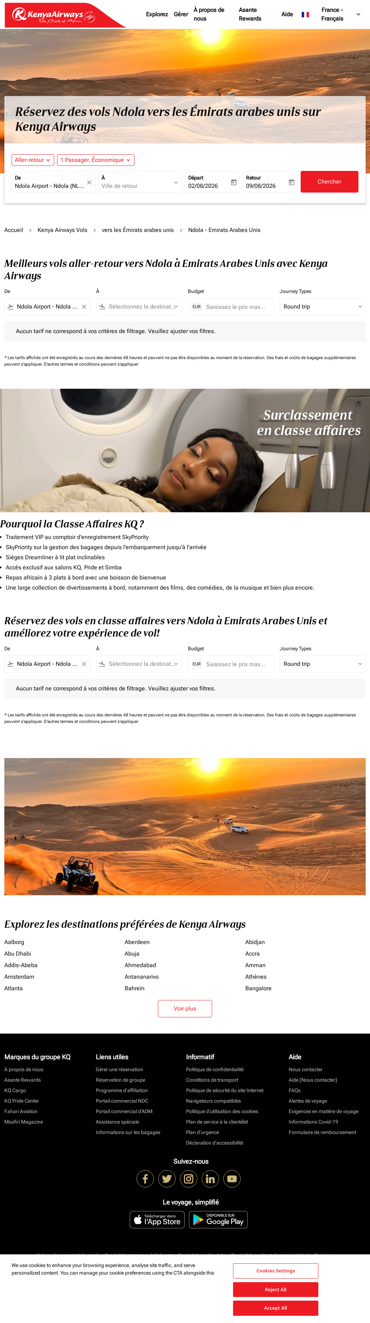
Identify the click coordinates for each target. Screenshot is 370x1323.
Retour (253, 178)
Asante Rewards (250, 14)
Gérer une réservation (119, 1069)
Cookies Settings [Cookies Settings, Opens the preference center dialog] (275, 1270)
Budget (196, 291)
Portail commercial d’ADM (124, 1111)
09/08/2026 (261, 185)
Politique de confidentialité (215, 1069)
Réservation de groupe (120, 1080)
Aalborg (14, 942)
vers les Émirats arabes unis (138, 230)
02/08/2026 (203, 185)
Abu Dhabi (17, 953)
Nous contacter (306, 1069)
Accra (252, 953)
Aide (287, 14)
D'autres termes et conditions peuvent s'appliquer (91, 364)
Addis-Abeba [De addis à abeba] (21, 965)
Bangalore (258, 988)
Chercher (329, 181)
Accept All (275, 1308)
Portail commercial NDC (122, 1101)
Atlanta (13, 988)
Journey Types (295, 291)
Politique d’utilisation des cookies (222, 1111)
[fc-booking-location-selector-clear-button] (90, 182)
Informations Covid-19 (313, 1122)
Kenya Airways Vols (62, 230)
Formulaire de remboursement (322, 1132)
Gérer (181, 14)
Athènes (256, 976)
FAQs (295, 1090)
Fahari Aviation (21, 1111)
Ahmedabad (140, 965)
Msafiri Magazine (23, 1122)
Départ (195, 178)
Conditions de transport (212, 1080)
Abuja (132, 953)
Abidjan (255, 942)
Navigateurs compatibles (213, 1101)
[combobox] (50, 186)
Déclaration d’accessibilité (214, 1143)
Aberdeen (137, 942)
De (18, 178)
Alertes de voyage (308, 1101)
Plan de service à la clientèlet (217, 1122)
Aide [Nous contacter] (313, 1080)
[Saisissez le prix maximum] (236, 306)
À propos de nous (209, 14)
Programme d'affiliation (122, 1090)
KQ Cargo (15, 1090)
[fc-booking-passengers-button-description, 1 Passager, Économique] (92, 160)
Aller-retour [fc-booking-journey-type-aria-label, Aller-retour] (29, 159)
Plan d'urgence (202, 1132)
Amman (255, 965)
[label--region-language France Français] (331, 14)
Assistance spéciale (117, 1122)
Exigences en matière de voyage (323, 1111)
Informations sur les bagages (128, 1132)
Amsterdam (19, 976)
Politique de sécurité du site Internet (224, 1090)
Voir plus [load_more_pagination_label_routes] (185, 1008)
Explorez (157, 14)
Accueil (13, 230)
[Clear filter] (84, 306)
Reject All (276, 1289)
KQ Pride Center (21, 1101)
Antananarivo (142, 976)
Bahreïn (135, 988)
